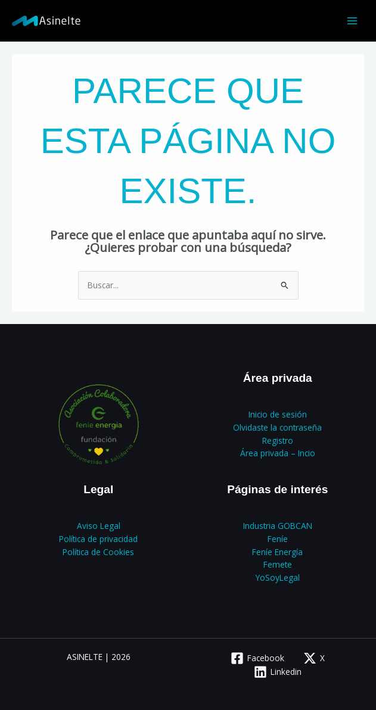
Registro (277, 440)
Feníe (278, 538)
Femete (277, 564)
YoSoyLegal (278, 577)
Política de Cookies (98, 552)
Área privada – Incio (277, 453)
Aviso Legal (98, 525)
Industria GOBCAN (277, 525)
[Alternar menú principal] (352, 20)
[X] (314, 658)
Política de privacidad (98, 538)
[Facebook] (257, 658)
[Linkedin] (277, 671)
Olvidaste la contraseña (277, 427)
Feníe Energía (277, 552)
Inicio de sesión (277, 414)
